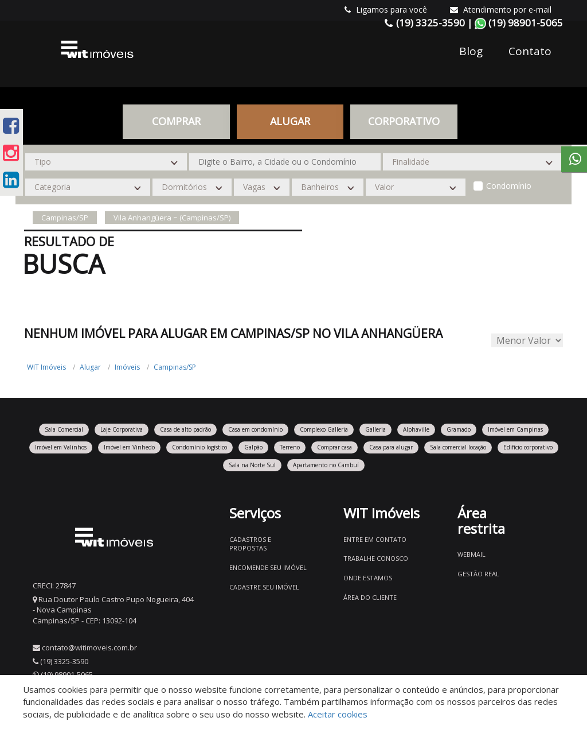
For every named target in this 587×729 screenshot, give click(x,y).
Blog (471, 51)
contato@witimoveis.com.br (89, 647)
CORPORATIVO (404, 121)
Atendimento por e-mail (500, 9)
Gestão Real (478, 573)
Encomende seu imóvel (268, 567)
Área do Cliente (370, 597)
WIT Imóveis (46, 367)
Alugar (290, 121)
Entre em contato (374, 539)
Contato (529, 51)
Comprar (176, 121)
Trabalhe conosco (375, 558)
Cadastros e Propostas (250, 544)
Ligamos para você (386, 9)
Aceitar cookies (337, 714)
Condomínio (508, 186)
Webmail (471, 554)
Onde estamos (367, 577)
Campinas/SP (175, 367)
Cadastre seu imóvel (264, 587)
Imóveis (127, 367)
